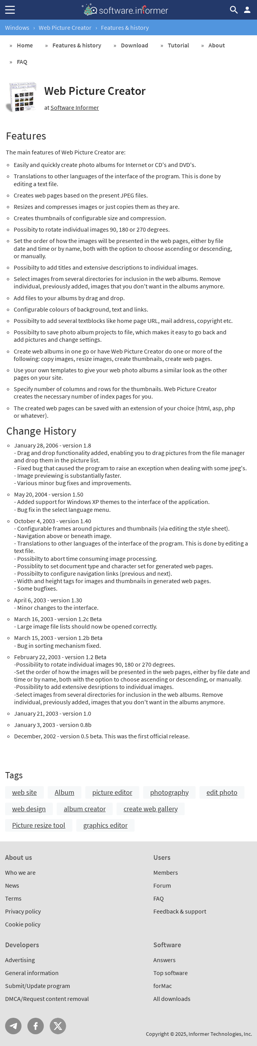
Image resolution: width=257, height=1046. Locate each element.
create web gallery (151, 808)
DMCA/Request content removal (47, 998)
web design (29, 808)
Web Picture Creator (65, 27)
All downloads (172, 998)
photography (169, 792)
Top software (170, 973)
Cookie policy (22, 924)
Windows (17, 27)
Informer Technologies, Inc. (220, 1033)
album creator (85, 808)
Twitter (58, 1026)
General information (32, 973)
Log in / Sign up (247, 10)
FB (35, 1026)
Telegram (13, 1026)
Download (134, 45)
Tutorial (178, 45)
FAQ (22, 61)
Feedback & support (179, 911)
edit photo (222, 792)
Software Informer (74, 107)
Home (25, 45)
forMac (162, 986)
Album (64, 792)
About (216, 45)
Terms (13, 898)
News (12, 885)
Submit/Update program (37, 986)
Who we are (20, 872)
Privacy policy (23, 911)
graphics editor (105, 825)
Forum (162, 885)
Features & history (76, 45)
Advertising (20, 960)
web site (24, 792)
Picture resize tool (38, 825)
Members (165, 872)
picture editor (112, 792)
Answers (164, 960)
